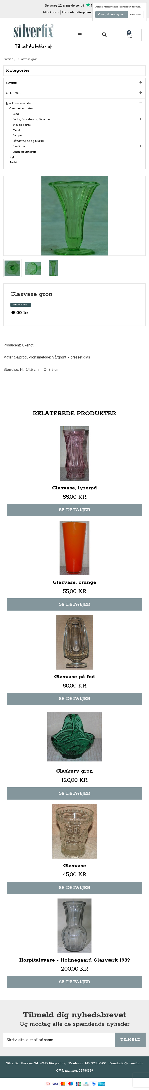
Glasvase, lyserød (74, 488)
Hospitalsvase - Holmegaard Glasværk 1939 (74, 960)
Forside (8, 59)
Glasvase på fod (74, 677)
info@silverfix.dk (130, 1063)
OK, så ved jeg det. (112, 14)
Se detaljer (74, 510)
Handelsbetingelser (76, 12)
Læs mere (135, 14)
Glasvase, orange (74, 582)
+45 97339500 (95, 1063)
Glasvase (74, 866)
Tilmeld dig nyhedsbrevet (74, 1015)
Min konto (51, 12)
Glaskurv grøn (74, 771)
